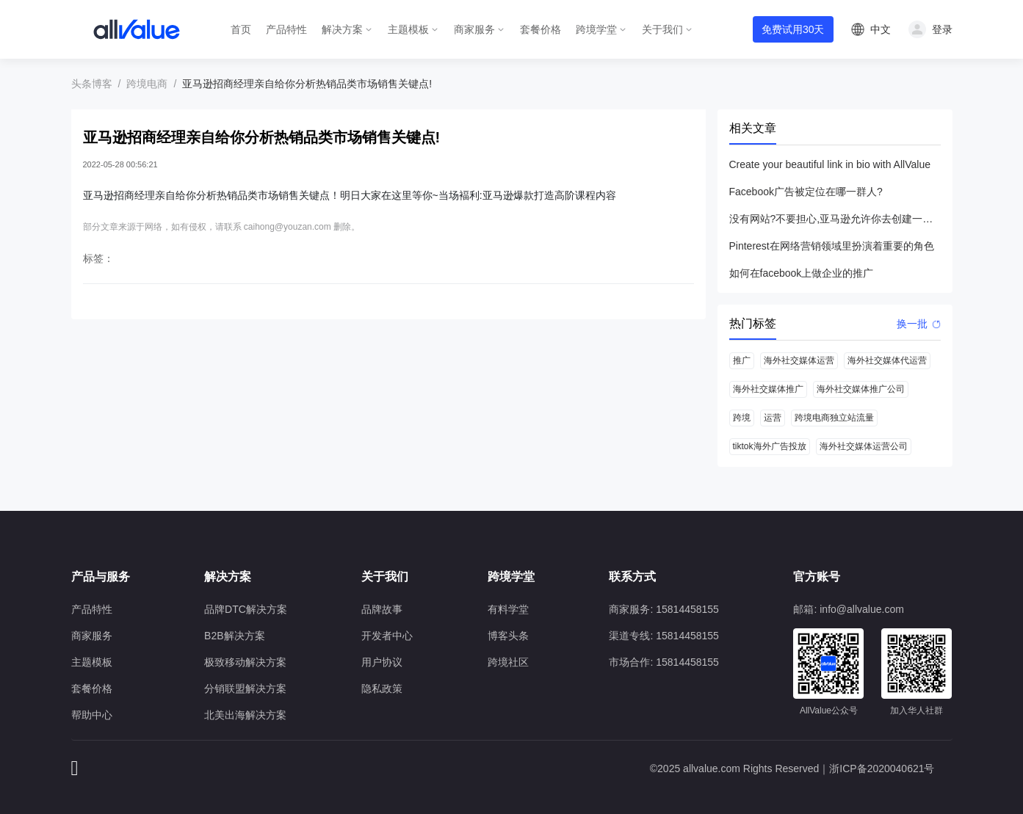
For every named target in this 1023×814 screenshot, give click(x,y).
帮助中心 (91, 715)
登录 (942, 29)
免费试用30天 (793, 29)
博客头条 (508, 636)
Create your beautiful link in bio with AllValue (829, 164)
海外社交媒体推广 (768, 389)
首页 (241, 29)
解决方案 (342, 29)
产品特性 (286, 29)
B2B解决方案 (234, 636)
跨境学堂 (596, 29)
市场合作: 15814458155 (663, 662)
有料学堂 (508, 609)
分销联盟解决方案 (245, 688)
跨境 (742, 418)
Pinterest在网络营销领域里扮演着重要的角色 (831, 246)
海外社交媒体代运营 (887, 360)
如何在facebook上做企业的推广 (801, 273)
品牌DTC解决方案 (245, 609)
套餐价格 (540, 29)
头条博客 (91, 84)
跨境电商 (146, 84)
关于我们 (662, 29)
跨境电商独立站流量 (834, 418)
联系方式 (632, 576)
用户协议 (381, 662)
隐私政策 (381, 688)
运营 (772, 418)
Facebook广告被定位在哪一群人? (806, 191)
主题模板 (408, 29)
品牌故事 (381, 609)
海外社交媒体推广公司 (861, 389)
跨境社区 (508, 662)
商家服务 (474, 29)
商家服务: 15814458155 (663, 609)
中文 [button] (880, 29)
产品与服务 (100, 576)
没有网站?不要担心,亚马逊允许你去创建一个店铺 (835, 219)
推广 (742, 360)
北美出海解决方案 (245, 715)
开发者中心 (387, 636)
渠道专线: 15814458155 (663, 636)
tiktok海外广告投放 (769, 446)
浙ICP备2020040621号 (881, 768)
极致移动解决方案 (245, 662)
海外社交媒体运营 (799, 360)
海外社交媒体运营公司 (864, 446)
